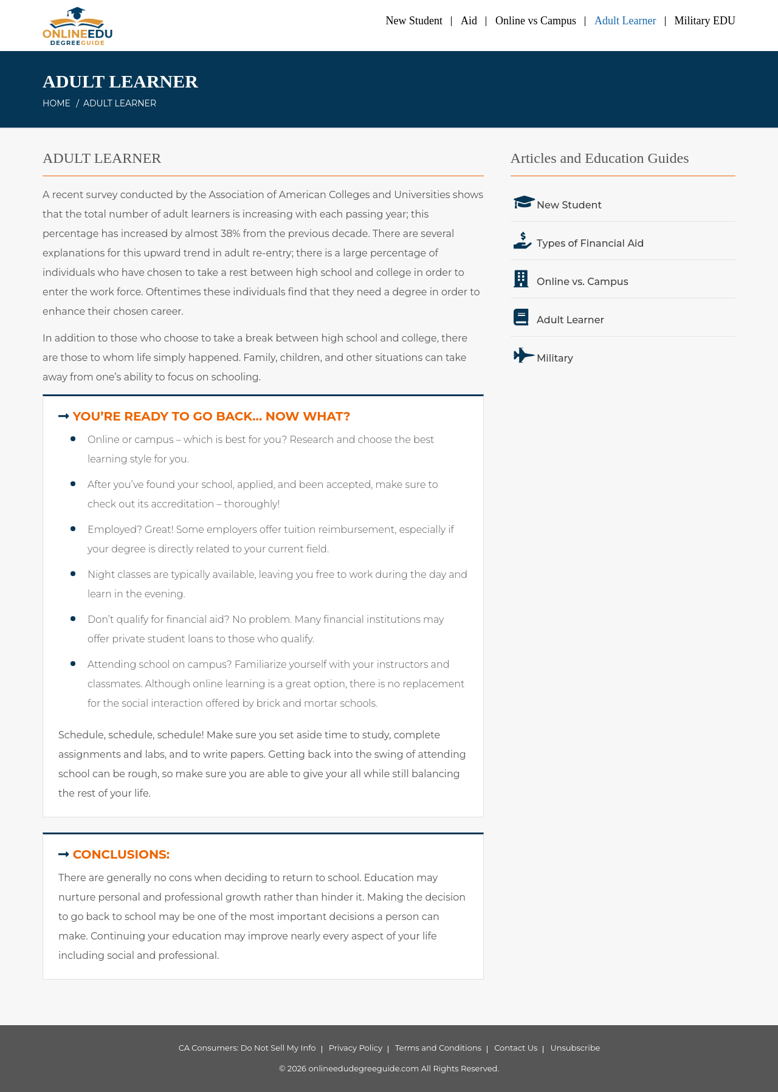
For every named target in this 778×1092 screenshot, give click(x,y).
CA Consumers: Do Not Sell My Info (247, 1048)
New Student (414, 20)
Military (555, 358)
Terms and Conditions (438, 1048)
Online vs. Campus (582, 281)
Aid (469, 20)
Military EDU (705, 20)
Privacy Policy (355, 1048)
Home (57, 103)
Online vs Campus (535, 20)
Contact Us (515, 1048)
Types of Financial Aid (590, 243)
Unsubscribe (575, 1048)
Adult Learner (625, 20)
